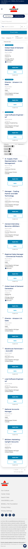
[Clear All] (10, 154)
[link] (14, 60)
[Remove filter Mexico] (9, 151)
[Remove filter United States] (12, 146)
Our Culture (5, 490)
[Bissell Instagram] (6, 515)
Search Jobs (5, 497)
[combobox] (13, 21)
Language (3, 2)
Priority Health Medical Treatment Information (13, 542)
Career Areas (5, 494)
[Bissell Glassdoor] (13, 515)
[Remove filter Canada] (9, 148)
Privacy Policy (5, 507)
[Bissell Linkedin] (9, 515)
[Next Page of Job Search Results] (24, 469)
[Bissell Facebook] (2, 515)
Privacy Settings (6, 511)
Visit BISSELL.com (6, 1)
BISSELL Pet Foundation (17, 1)
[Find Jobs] (14, 32)
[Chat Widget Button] (25, 546)
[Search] (14, 32)
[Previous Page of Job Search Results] (21, 469)
